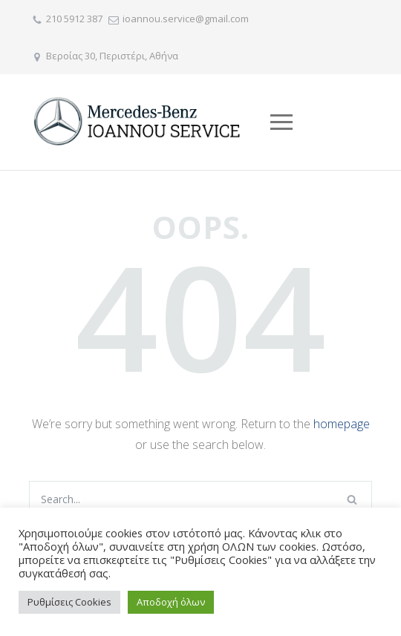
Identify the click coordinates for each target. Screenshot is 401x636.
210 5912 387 (74, 18)
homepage (341, 424)
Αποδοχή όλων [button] (171, 602)
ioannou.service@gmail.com (186, 18)
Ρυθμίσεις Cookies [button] (69, 602)
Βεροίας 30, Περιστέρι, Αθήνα (112, 55)
